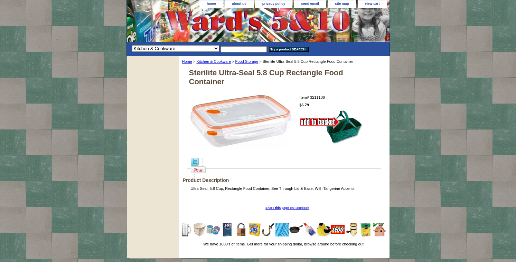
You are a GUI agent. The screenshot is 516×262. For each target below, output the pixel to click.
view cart (372, 4)
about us (239, 4)
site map (342, 4)
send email (310, 4)
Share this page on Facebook (287, 208)
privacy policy (273, 4)
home (211, 4)
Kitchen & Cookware (213, 61)
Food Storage (247, 61)
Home (187, 61)
